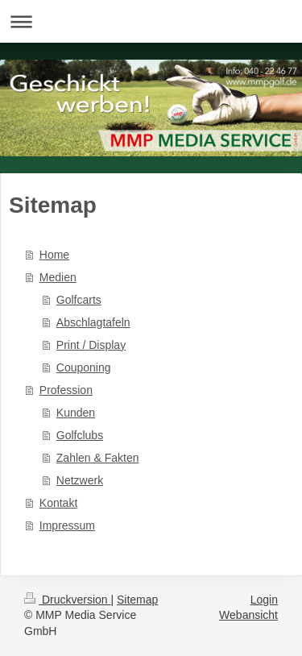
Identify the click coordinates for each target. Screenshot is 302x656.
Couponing (83, 367)
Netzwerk (79, 480)
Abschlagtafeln (93, 322)
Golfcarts (78, 299)
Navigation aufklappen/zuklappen (151, 21)
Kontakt (58, 502)
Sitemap (137, 599)
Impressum (67, 525)
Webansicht (248, 614)
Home (54, 254)
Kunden (75, 412)
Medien (58, 277)
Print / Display (91, 344)
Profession (66, 390)
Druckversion (67, 599)
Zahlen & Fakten (97, 457)
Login (264, 599)
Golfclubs (79, 435)
